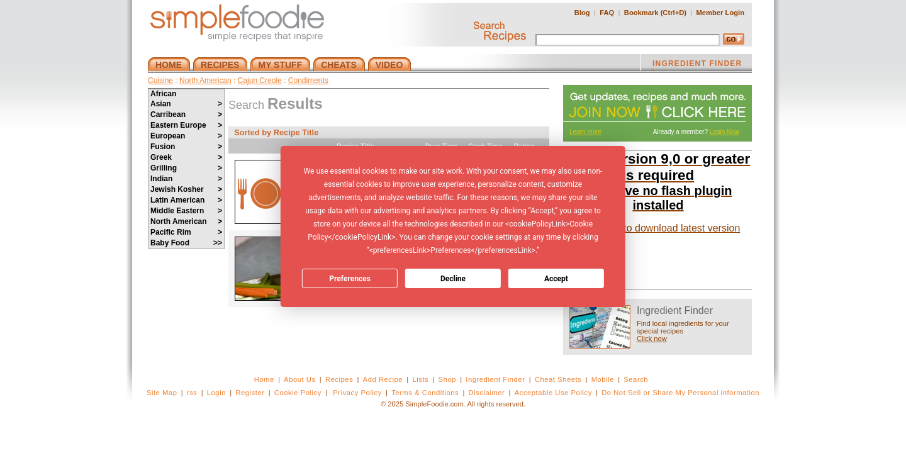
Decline (453, 278)
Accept (556, 278)
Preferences (350, 278)
